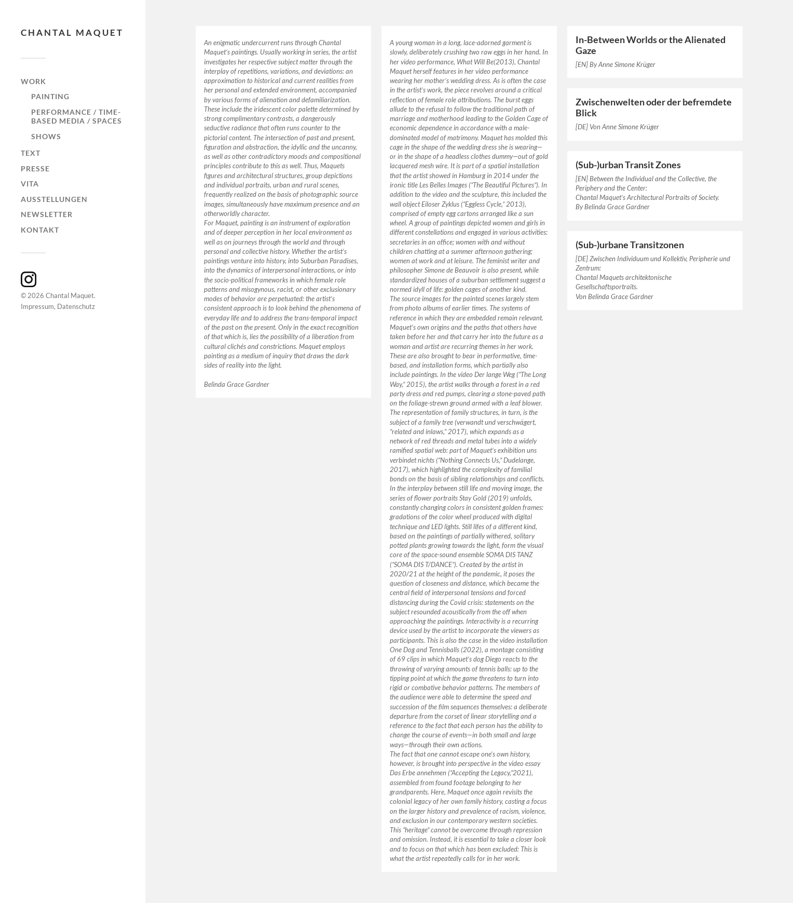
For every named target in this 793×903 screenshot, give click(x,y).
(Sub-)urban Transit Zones (628, 164)
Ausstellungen (54, 199)
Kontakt (40, 229)
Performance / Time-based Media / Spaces (76, 116)
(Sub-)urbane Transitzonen (630, 244)
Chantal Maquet (72, 32)
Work (33, 81)
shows (46, 136)
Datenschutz (76, 306)
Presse (35, 168)
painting (50, 96)
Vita (30, 183)
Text (30, 153)
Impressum (37, 306)
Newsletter (47, 214)
